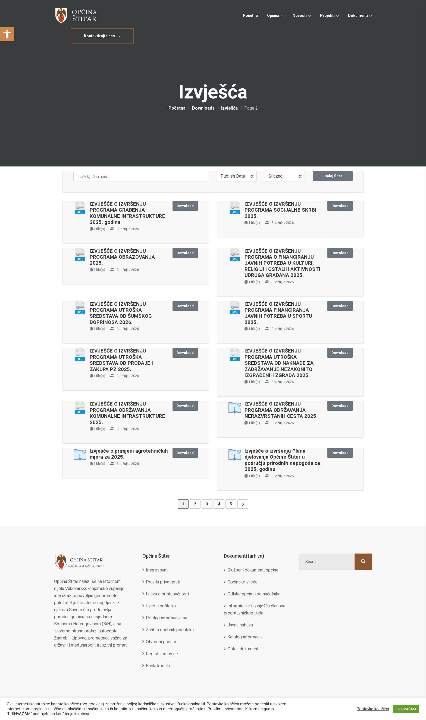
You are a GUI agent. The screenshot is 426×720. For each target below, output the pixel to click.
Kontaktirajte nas (102, 36)
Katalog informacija (245, 636)
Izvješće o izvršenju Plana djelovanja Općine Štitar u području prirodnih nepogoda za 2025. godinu (282, 460)
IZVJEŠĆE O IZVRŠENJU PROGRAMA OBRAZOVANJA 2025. (122, 257)
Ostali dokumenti (243, 648)
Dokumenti (358, 15)
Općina (273, 15)
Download (185, 206)
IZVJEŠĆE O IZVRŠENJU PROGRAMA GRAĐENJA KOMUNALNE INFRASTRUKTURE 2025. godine (127, 213)
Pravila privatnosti (163, 582)
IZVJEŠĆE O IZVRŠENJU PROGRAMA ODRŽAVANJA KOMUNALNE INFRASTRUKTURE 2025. (127, 413)
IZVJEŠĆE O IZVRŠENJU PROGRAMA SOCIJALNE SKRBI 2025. (280, 210)
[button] (7, 34)
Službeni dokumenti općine (252, 570)
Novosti (300, 15)
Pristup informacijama (166, 617)
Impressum (157, 570)
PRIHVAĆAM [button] (406, 709)
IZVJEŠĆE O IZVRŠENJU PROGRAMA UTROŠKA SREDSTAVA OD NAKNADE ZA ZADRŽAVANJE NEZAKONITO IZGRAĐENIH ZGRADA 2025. (279, 363)
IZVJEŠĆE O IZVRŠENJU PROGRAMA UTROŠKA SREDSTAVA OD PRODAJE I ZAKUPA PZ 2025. (121, 360)
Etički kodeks (158, 665)
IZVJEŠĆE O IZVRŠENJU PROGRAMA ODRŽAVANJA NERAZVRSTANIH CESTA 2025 (280, 410)
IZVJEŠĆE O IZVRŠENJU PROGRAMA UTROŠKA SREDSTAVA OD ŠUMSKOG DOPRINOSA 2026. (121, 313)
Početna (250, 15)
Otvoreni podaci (161, 641)
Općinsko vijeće (242, 582)
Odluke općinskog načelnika (253, 594)
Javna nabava (240, 625)
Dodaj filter (332, 176)
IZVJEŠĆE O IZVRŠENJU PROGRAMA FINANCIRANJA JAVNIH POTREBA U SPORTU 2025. (278, 313)
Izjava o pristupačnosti (167, 594)
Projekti (327, 15)
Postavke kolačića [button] (373, 708)
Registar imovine (162, 653)
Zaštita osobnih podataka (170, 629)
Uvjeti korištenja (161, 605)
